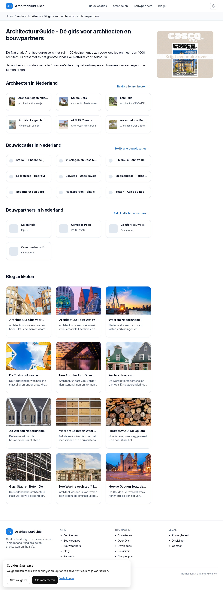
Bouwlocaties (98, 5)
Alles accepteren (45, 580)
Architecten (120, 5)
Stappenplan (126, 556)
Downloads (125, 545)
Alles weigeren (18, 580)
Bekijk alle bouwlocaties (132, 148)
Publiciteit (124, 551)
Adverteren (125, 535)
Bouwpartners (143, 5)
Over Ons (124, 540)
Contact (177, 545)
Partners (69, 556)
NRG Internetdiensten (205, 573)
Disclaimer (178, 540)
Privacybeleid (180, 535)
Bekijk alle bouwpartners (132, 213)
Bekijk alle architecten (134, 86)
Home (9, 16)
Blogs (162, 5)
